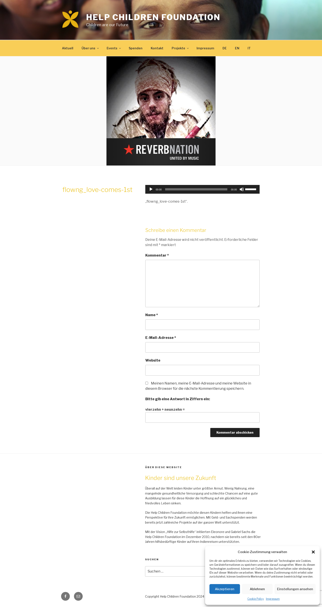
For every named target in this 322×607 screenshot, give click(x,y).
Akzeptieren (224, 589)
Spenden (135, 48)
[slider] (196, 189)
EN (237, 48)
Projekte (180, 48)
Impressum (273, 598)
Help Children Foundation (153, 17)
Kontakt (157, 48)
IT (249, 48)
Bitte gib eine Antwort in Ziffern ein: (177, 399)
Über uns (90, 48)
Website (152, 360)
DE (225, 48)
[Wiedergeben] (151, 189)
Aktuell (67, 48)
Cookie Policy (255, 598)
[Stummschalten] (242, 189)
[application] (202, 189)
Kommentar (157, 255)
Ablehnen (257, 589)
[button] (313, 552)
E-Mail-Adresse (160, 338)
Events (114, 48)
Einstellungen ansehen (295, 589)
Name (151, 315)
